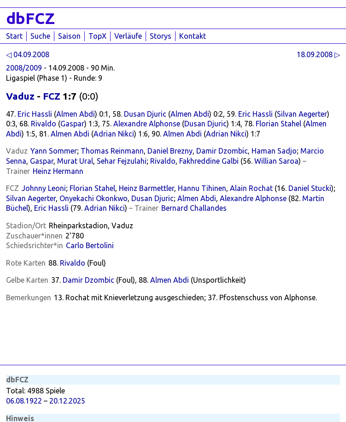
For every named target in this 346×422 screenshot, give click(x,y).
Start (14, 36)
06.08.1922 (24, 401)
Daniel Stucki (309, 188)
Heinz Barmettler (146, 188)
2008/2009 (24, 68)
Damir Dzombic (222, 151)
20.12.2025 (67, 401)
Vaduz (20, 96)
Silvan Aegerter (302, 114)
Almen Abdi (75, 114)
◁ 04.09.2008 (27, 54)
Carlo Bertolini (90, 245)
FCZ (51, 96)
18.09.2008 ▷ (318, 54)
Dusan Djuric (145, 114)
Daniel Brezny (170, 151)
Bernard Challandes (194, 208)
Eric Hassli (35, 114)
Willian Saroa (276, 161)
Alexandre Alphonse (146, 123)
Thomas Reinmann (112, 151)
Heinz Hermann (58, 171)
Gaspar (72, 123)
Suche (40, 36)
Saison (69, 36)
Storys (160, 36)
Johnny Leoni (44, 188)
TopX (97, 36)
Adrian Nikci (114, 134)
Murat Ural (75, 161)
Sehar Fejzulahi (122, 161)
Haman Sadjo (274, 151)
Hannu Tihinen (202, 188)
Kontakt (192, 36)
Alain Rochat (251, 188)
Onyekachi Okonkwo (93, 198)
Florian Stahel (278, 123)
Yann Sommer (53, 151)
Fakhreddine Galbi (209, 161)
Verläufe (128, 36)
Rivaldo (43, 123)
